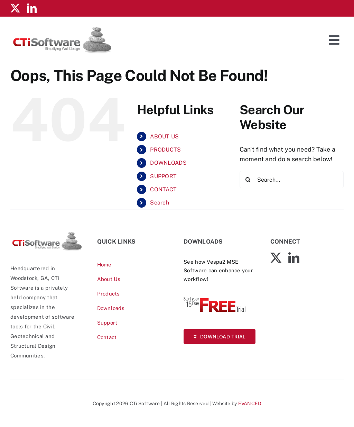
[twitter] (15, 8)
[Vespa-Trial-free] (215, 298)
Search (159, 202)
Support (107, 323)
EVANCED (250, 403)
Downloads (110, 308)
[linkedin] (32, 8)
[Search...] (292, 179)
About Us (109, 279)
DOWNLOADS (168, 163)
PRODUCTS (165, 149)
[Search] (248, 179)
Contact (107, 337)
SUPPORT (163, 176)
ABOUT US (164, 136)
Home (104, 264)
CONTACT (163, 189)
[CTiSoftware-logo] (47, 233)
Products (108, 294)
